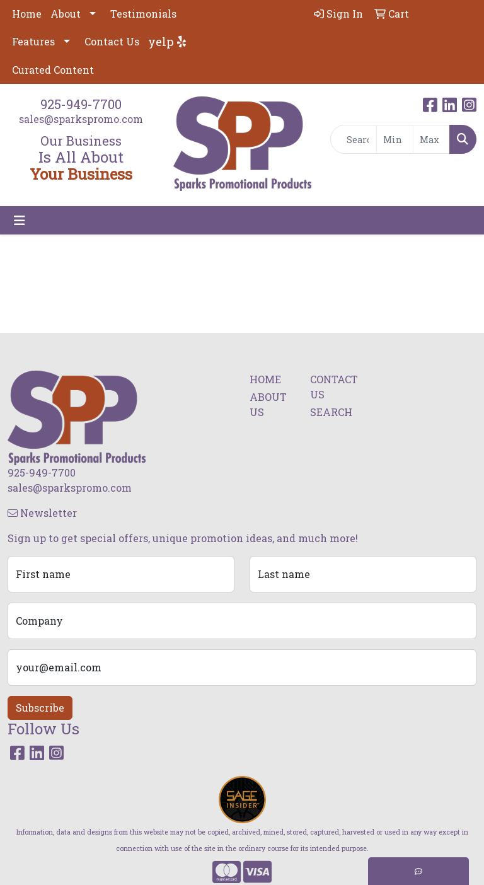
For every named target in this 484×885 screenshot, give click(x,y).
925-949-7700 (81, 104)
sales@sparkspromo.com (81, 118)
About (65, 13)
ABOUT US (268, 404)
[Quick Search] (353, 139)
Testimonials (143, 13)
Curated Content (53, 69)
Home (27, 13)
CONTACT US (332, 387)
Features (33, 41)
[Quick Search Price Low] (394, 139)
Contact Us (111, 41)
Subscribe (40, 707)
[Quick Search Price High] (431, 139)
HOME (265, 379)
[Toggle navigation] (19, 220)
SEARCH (331, 412)
